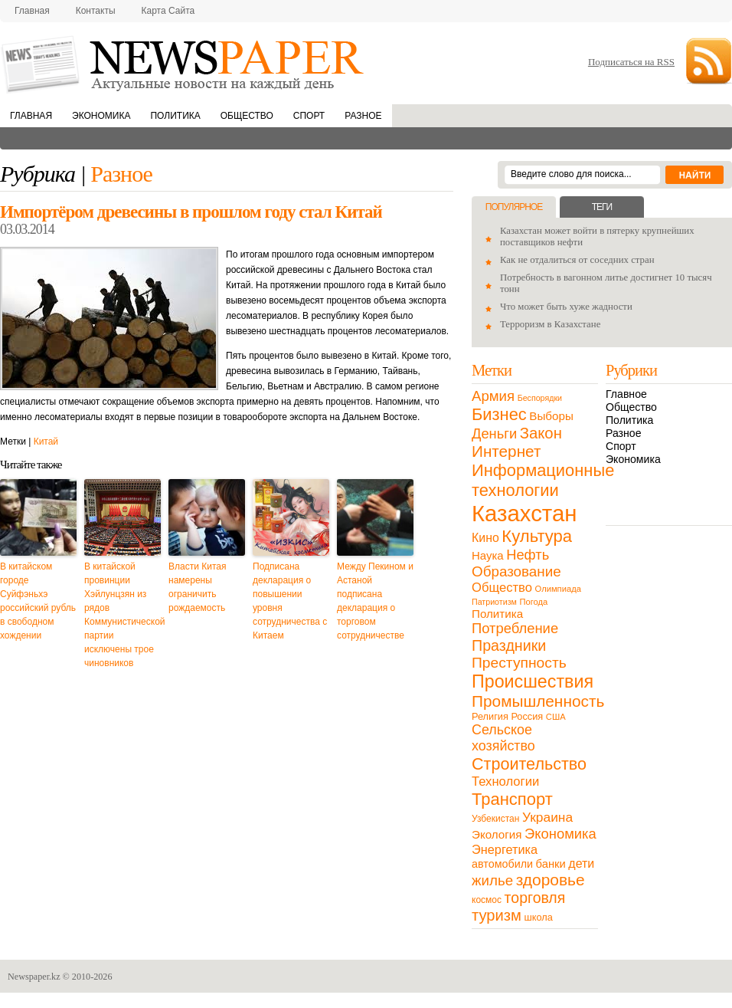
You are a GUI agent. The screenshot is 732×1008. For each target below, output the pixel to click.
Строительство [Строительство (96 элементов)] (529, 763)
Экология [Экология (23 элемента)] (496, 834)
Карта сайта (168, 10)
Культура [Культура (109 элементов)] (537, 536)
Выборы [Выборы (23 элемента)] (551, 415)
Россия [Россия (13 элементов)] (527, 716)
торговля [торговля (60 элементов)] (535, 897)
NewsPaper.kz (184, 63)
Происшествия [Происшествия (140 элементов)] (532, 681)
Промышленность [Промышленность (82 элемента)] (538, 701)
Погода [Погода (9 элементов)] (533, 601)
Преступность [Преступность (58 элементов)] (519, 663)
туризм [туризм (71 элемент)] (496, 915)
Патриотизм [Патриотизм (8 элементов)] (494, 601)
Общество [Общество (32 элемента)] (502, 587)
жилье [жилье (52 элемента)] (492, 880)
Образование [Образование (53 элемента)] (516, 571)
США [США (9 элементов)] (556, 716)
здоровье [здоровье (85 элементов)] (550, 879)
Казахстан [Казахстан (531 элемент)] (524, 513)
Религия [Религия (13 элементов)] (490, 716)
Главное (626, 394)
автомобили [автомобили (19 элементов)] (502, 864)
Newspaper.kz (34, 976)
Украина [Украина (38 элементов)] (547, 817)
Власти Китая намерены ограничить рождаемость (197, 587)
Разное (363, 115)
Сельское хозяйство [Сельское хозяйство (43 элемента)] (503, 738)
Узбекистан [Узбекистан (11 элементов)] (495, 818)
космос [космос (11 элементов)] (487, 900)
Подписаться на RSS (631, 61)
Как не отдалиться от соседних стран (577, 259)
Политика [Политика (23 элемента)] (497, 613)
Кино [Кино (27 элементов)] (485, 537)
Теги (602, 207)
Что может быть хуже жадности (566, 306)
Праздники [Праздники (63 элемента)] (509, 645)
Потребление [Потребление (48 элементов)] (515, 628)
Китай (46, 441)
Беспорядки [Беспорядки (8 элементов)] (540, 397)
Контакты (96, 10)
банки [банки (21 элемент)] (551, 864)
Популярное (513, 207)
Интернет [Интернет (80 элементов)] (506, 451)
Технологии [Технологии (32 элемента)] (505, 781)
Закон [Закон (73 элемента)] (541, 433)
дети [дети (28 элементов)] (581, 863)
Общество (247, 115)
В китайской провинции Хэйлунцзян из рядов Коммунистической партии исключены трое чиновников (122, 614)
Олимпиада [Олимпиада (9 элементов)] (558, 588)
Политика (175, 115)
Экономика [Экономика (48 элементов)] (560, 834)
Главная (32, 10)
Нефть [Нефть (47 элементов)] (527, 555)
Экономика (101, 115)
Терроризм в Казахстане (550, 324)
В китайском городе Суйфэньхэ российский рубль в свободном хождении (38, 601)
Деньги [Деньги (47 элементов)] (494, 433)
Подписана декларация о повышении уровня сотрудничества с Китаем (290, 601)
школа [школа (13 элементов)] (538, 917)
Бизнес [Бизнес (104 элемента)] (499, 414)
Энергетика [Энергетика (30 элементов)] (505, 849)
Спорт (309, 115)
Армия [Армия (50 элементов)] (493, 396)
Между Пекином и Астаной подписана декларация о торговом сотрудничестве (375, 601)
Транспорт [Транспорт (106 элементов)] (512, 799)
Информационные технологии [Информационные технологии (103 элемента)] (543, 480)
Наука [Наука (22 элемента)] (488, 555)
